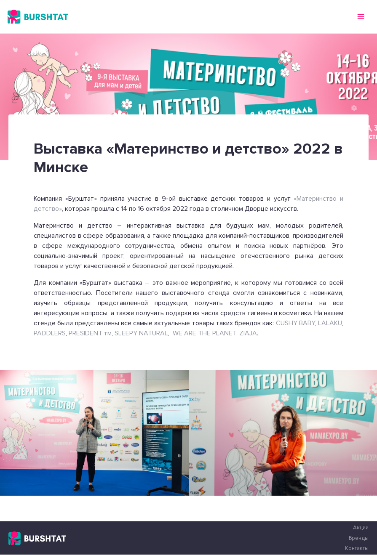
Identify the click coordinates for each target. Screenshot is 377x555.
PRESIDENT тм (89, 333)
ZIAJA (248, 333)
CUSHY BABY (295, 323)
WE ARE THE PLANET (204, 333)
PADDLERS (50, 333)
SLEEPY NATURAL (141, 333)
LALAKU (330, 323)
